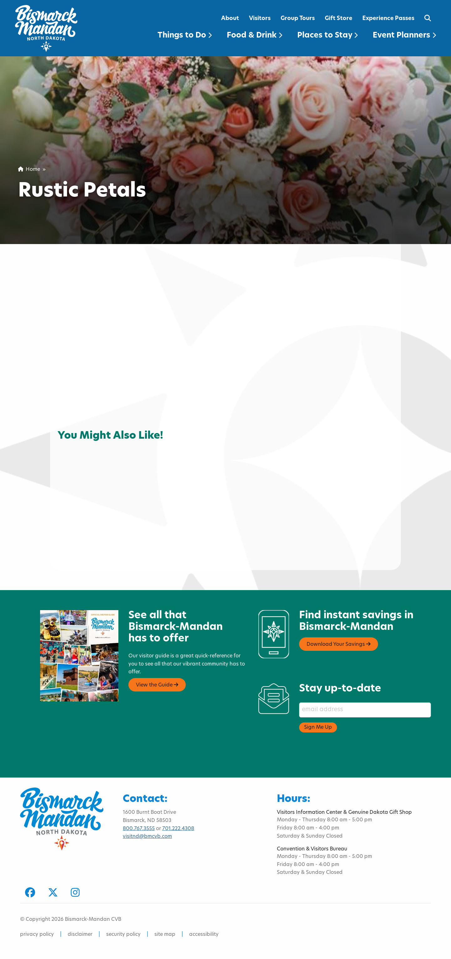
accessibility (204, 934)
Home (29, 169)
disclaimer (80, 934)
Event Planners (404, 35)
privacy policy (37, 934)
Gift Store (338, 18)
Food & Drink (254, 35)
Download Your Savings (339, 644)
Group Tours (298, 18)
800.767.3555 (139, 828)
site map (164, 934)
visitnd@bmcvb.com (147, 836)
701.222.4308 (178, 828)
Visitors (260, 18)
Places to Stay (327, 35)
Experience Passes (388, 18)
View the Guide (157, 685)
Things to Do (185, 35)
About (230, 18)
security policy (123, 934)
